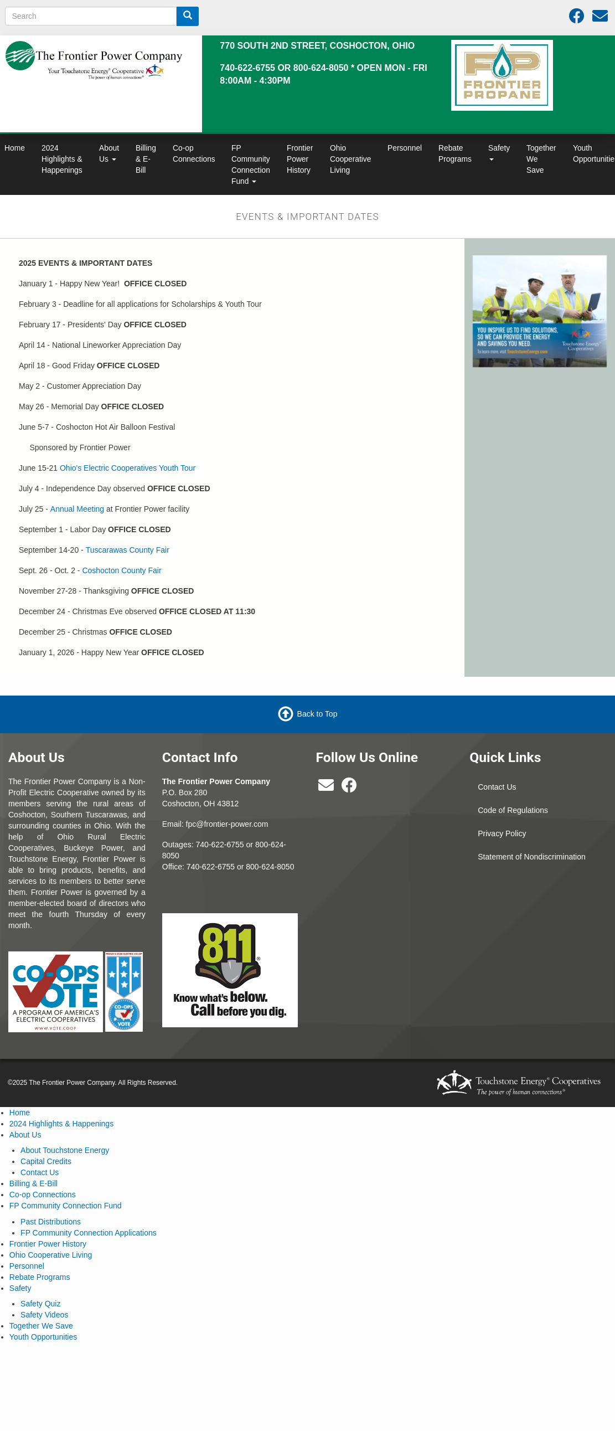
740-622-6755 (211, 866)
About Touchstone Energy (64, 1150)
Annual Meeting (77, 509)
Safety (499, 152)
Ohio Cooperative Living (350, 158)
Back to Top (317, 713)
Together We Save (541, 158)
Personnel (404, 147)
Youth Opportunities (43, 1336)
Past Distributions (50, 1221)
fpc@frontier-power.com (227, 824)
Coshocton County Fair (121, 570)
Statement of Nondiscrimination (532, 856)
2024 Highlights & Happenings (62, 158)
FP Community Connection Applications (88, 1232)
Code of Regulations (513, 810)
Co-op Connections (194, 153)
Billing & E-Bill (146, 158)
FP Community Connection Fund (250, 164)
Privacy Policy (502, 833)
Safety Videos (44, 1314)
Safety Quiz (40, 1303)
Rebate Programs (455, 153)
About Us (109, 153)
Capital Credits (45, 1161)
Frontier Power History (300, 158)
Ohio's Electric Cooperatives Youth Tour (127, 468)
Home (19, 1112)
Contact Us (497, 787)
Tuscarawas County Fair (127, 549)
